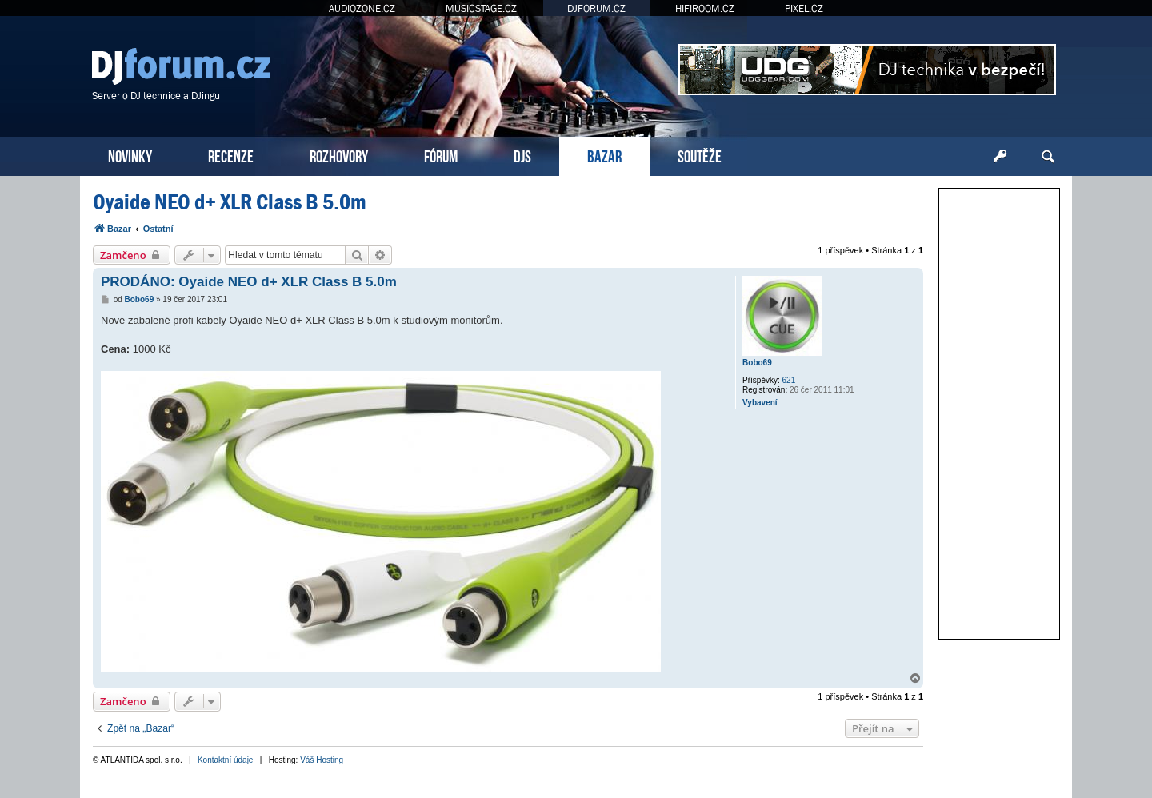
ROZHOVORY (339, 154)
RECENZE (231, 154)
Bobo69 (757, 362)
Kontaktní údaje (226, 760)
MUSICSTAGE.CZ (481, 8)
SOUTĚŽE (700, 154)
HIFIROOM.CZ (704, 8)
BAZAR (604, 154)
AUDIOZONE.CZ (362, 8)
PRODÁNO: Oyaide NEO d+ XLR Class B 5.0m (249, 281)
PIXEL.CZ (804, 8)
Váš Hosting (321, 760)
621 (789, 380)
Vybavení (760, 402)
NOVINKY (130, 154)
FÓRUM (441, 154)
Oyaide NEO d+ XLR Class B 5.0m (229, 202)
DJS (522, 154)
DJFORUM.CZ (596, 8)
